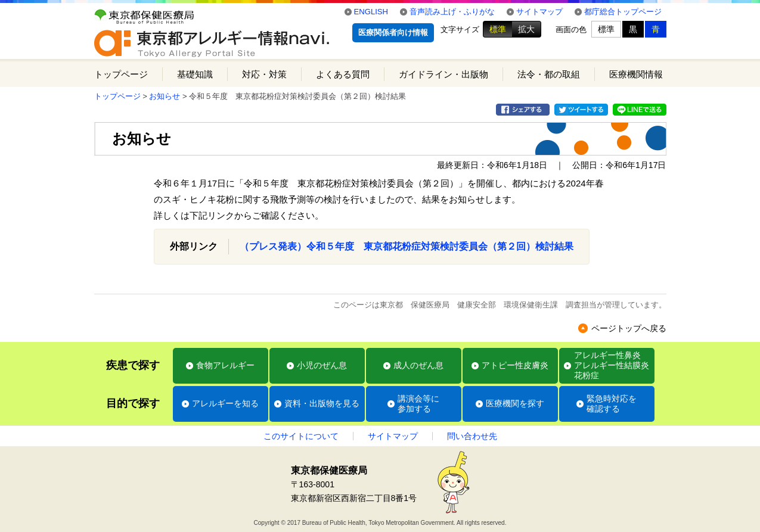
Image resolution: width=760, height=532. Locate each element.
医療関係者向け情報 (393, 32)
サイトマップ (539, 11)
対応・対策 (264, 74)
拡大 (526, 29)
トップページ (121, 74)
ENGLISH (371, 11)
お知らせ (164, 96)
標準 (497, 29)
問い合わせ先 (472, 436)
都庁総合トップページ (623, 11)
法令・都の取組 (548, 74)
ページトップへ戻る (628, 328)
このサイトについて (301, 436)
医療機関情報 (636, 74)
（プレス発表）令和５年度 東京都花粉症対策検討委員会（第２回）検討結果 (406, 246)
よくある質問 (343, 74)
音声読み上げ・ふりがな (452, 11)
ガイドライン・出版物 (443, 74)
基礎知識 (195, 74)
